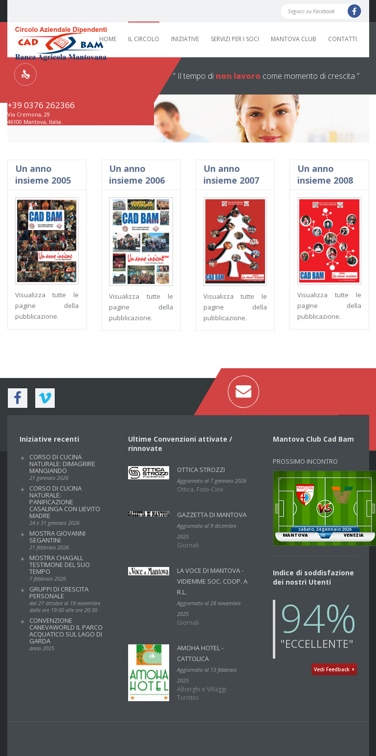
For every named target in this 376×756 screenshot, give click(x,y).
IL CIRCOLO (143, 39)
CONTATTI (342, 39)
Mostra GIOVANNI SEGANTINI (57, 540)
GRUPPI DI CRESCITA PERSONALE (64, 599)
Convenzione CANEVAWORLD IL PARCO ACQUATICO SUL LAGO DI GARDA (66, 634)
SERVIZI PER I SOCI (235, 39)
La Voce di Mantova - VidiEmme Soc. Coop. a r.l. (212, 581)
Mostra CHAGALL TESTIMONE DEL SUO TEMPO (59, 567)
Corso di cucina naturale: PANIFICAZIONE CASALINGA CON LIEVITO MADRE (64, 505)
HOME (107, 39)
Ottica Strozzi (201, 469)
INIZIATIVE (185, 39)
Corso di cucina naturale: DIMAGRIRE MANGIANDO (62, 466)
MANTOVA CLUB (293, 39)
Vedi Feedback (334, 669)
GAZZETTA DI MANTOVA (211, 514)
